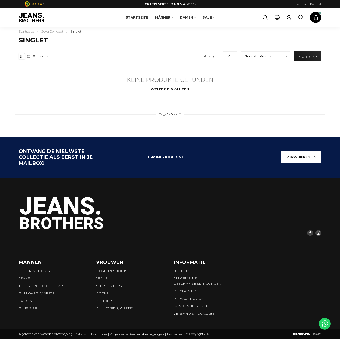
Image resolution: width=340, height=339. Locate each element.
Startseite (137, 17)
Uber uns (299, 4)
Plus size (28, 308)
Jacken (26, 301)
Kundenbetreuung (192, 306)
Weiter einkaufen (170, 89)
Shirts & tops (109, 286)
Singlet (75, 31)
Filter (307, 56)
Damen (186, 17)
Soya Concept (52, 31)
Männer (162, 17)
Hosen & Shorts (34, 271)
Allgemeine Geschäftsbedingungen (197, 281)
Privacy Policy (188, 298)
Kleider (104, 301)
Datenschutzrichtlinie (91, 334)
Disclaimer (185, 291)
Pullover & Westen (38, 293)
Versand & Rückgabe (194, 313)
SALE (207, 17)
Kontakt (315, 4)
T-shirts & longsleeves (41, 286)
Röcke (102, 293)
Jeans (24, 278)
